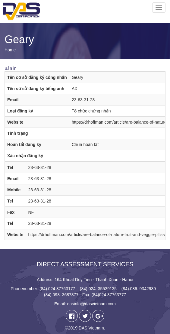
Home (10, 49)
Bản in (11, 68)
